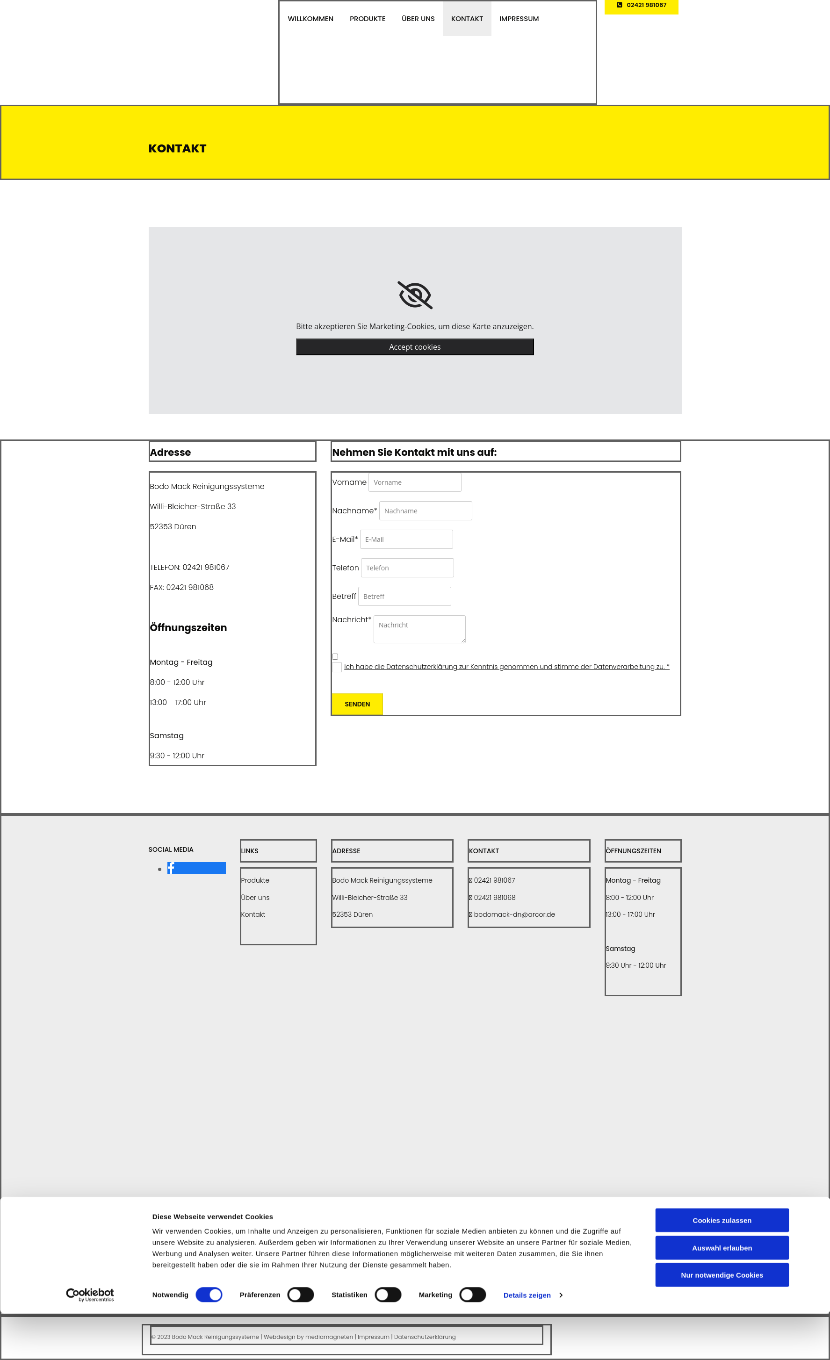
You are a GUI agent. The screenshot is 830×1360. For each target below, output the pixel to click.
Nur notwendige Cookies (722, 1321)
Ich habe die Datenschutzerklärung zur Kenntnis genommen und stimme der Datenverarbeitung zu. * (507, 666)
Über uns (411, 19)
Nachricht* (351, 619)
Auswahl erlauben (722, 1294)
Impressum (507, 19)
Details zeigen (527, 1342)
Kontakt (458, 19)
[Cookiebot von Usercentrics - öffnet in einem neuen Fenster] (90, 1342)
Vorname (349, 482)
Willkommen (309, 19)
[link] (415, 295)
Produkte (363, 19)
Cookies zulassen (722, 1267)
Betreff (344, 596)
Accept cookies (414, 347)
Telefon (345, 567)
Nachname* (354, 510)
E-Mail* (345, 539)
